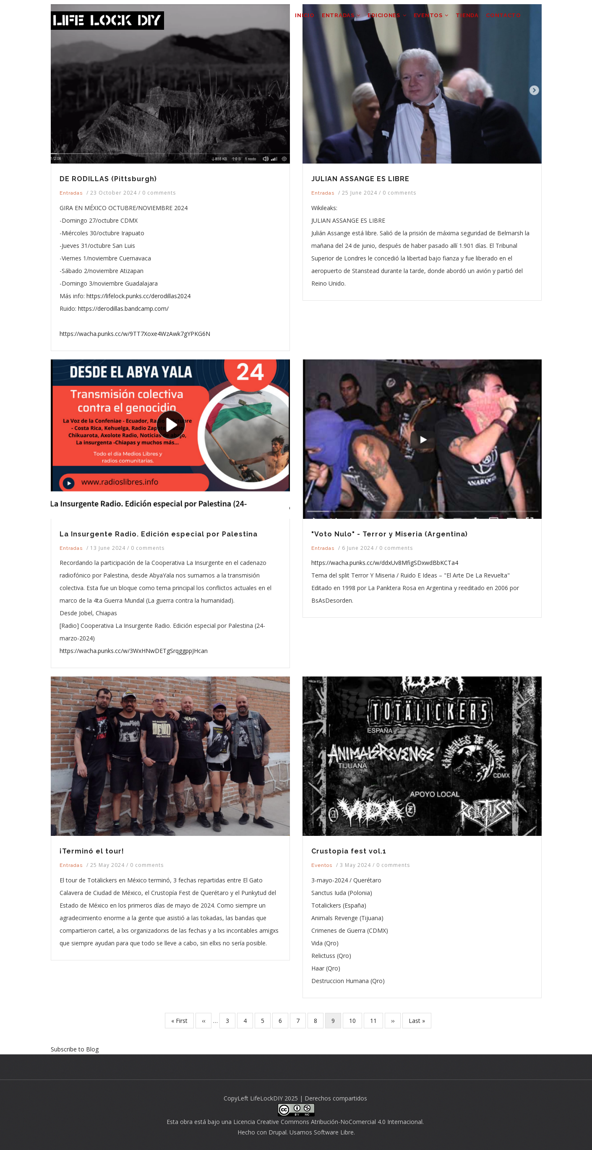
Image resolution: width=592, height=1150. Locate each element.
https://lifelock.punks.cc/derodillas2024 (138, 296)
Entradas (71, 193)
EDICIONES (374, 19)
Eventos (321, 865)
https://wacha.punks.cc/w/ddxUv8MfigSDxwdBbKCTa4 (384, 563)
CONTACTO (502, 19)
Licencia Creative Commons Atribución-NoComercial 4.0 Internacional (327, 1122)
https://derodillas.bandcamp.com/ (123, 308)
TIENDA (462, 19)
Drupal (278, 1132)
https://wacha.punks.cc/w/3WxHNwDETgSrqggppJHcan (134, 651)
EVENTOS (422, 19)
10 (355, 1020)
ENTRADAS (324, 19)
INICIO (284, 19)
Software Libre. (334, 1132)
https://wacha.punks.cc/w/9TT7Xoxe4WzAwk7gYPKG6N (135, 334)
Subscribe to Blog (75, 1049)
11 (376, 1020)
